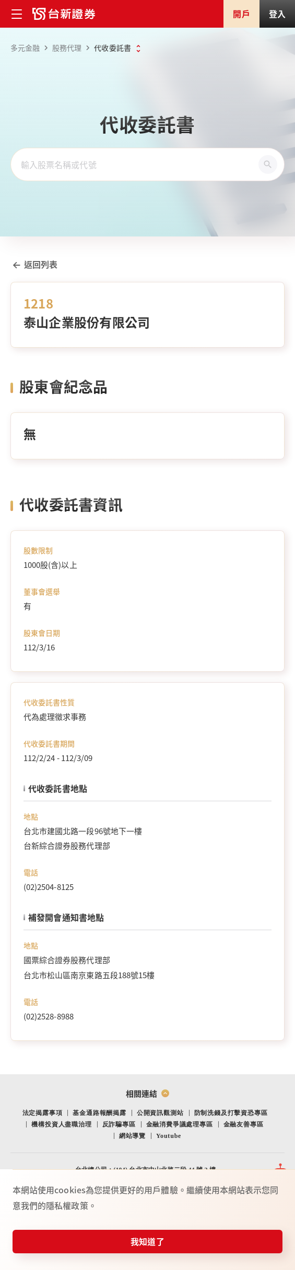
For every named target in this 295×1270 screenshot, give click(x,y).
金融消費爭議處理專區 (179, 1124)
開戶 (241, 13)
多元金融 (30, 47)
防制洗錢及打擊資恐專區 (231, 1113)
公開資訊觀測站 (160, 1113)
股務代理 (72, 47)
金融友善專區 (243, 1124)
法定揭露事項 (42, 1113)
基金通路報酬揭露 (99, 1113)
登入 (277, 13)
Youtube (168, 1136)
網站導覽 (132, 1136)
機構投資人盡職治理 (61, 1124)
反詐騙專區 (119, 1124)
